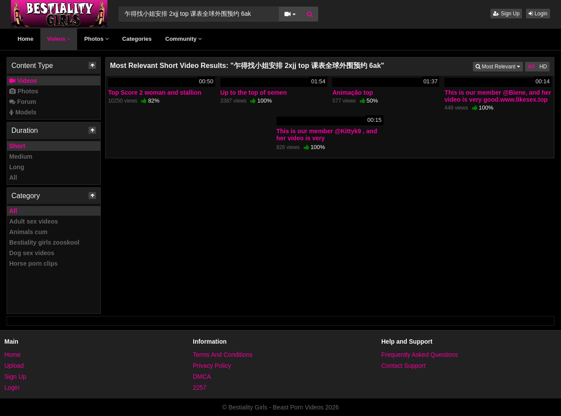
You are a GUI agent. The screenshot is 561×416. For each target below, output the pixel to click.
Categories (137, 39)
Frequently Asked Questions (419, 354)
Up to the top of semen (253, 92)
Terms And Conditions (222, 354)
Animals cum (28, 231)
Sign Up (506, 14)
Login (538, 14)
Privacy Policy (212, 365)
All (13, 177)
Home (25, 39)
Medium (20, 156)
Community (183, 39)
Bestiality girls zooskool (44, 242)
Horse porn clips (33, 263)
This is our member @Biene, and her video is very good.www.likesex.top (497, 96)
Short (17, 145)
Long (16, 167)
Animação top (352, 92)
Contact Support (403, 365)
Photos (96, 39)
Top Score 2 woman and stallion (155, 92)
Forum (22, 101)
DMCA (202, 376)
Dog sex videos (31, 252)
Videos (59, 39)
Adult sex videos (33, 221)
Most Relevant (499, 66)
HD (543, 67)
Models (22, 112)
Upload (14, 365)
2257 (199, 387)
